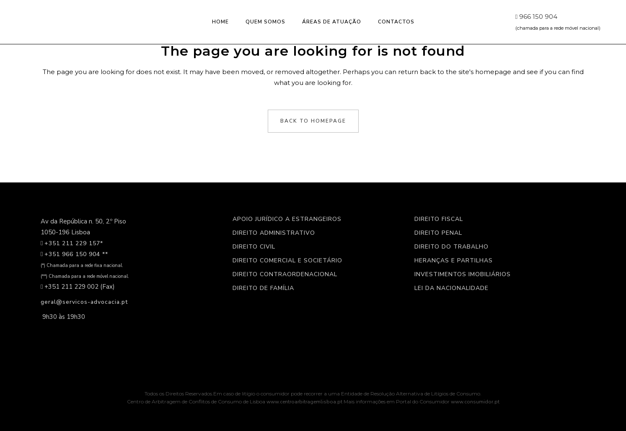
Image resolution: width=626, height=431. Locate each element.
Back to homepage (313, 121)
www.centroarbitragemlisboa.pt (305, 401)
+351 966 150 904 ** (76, 254)
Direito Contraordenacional (285, 274)
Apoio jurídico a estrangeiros (287, 219)
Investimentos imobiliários (462, 274)
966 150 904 (536, 17)
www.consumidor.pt (475, 401)
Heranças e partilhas (453, 260)
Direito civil (254, 247)
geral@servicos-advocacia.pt (84, 302)
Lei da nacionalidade (451, 288)
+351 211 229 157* (73, 243)
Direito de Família (263, 288)
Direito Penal (438, 233)
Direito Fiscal (438, 219)
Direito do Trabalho (451, 247)
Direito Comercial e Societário (287, 260)
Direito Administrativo (274, 233)
